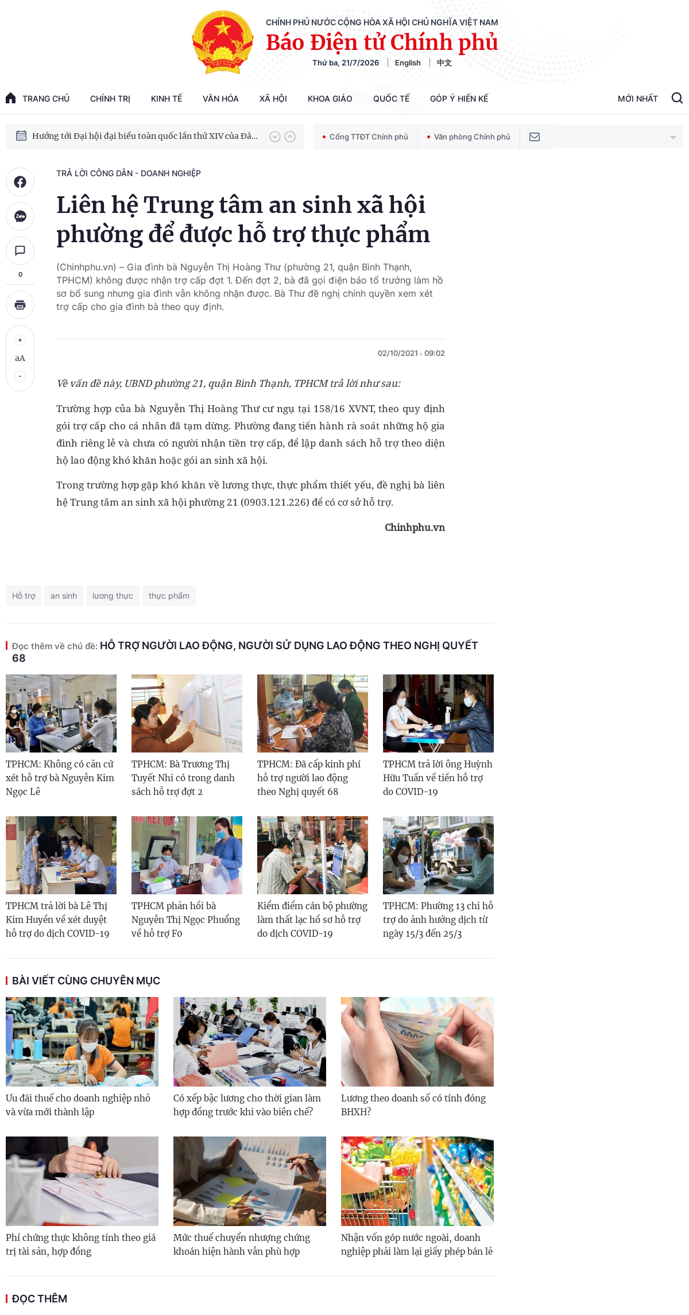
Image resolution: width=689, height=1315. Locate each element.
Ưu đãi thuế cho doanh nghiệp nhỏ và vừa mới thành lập (78, 1105)
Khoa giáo (330, 98)
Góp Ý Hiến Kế (459, 98)
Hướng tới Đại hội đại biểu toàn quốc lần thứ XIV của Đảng (145, 136)
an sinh (64, 595)
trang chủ (37, 97)
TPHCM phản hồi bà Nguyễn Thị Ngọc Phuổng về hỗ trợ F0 (185, 920)
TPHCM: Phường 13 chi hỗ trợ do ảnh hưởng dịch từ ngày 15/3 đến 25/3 (438, 920)
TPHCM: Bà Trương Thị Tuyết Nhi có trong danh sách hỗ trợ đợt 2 (183, 778)
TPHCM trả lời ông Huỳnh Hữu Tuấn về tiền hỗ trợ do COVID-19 (438, 778)
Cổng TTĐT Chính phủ (365, 136)
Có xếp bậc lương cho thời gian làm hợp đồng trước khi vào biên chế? (247, 1105)
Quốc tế (391, 98)
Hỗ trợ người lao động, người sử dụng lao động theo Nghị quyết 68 (245, 651)
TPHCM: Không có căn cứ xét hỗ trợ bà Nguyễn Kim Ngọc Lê (60, 778)
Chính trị (110, 98)
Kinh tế (166, 98)
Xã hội (273, 98)
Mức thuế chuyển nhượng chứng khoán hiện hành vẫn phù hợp (241, 1244)
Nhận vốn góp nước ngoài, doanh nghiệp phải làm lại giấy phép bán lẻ (417, 1244)
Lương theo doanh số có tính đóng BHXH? (413, 1105)
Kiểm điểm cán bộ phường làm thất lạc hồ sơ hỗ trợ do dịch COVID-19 (312, 920)
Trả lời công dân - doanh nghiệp (128, 173)
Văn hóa (221, 98)
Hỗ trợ (23, 595)
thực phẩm (169, 595)
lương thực (112, 595)
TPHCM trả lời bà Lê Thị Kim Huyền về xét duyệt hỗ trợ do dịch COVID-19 (58, 920)
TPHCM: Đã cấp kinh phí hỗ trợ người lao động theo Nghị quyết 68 (309, 778)
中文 (444, 62)
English (408, 62)
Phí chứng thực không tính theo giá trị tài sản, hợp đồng (81, 1244)
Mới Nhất (638, 98)
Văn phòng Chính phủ (468, 136)
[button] (275, 136)
